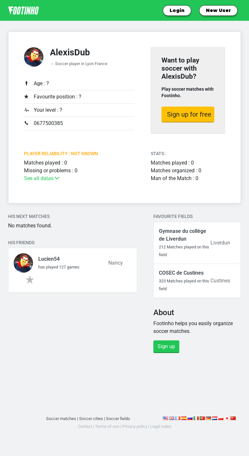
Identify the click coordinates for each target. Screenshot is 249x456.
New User (218, 10)
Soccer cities (91, 418)
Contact (85, 426)
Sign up (166, 346)
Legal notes (161, 426)
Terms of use (107, 426)
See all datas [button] (41, 178)
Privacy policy (134, 426)
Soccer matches (61, 418)
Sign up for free (189, 114)
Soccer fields (118, 418)
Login (177, 10)
